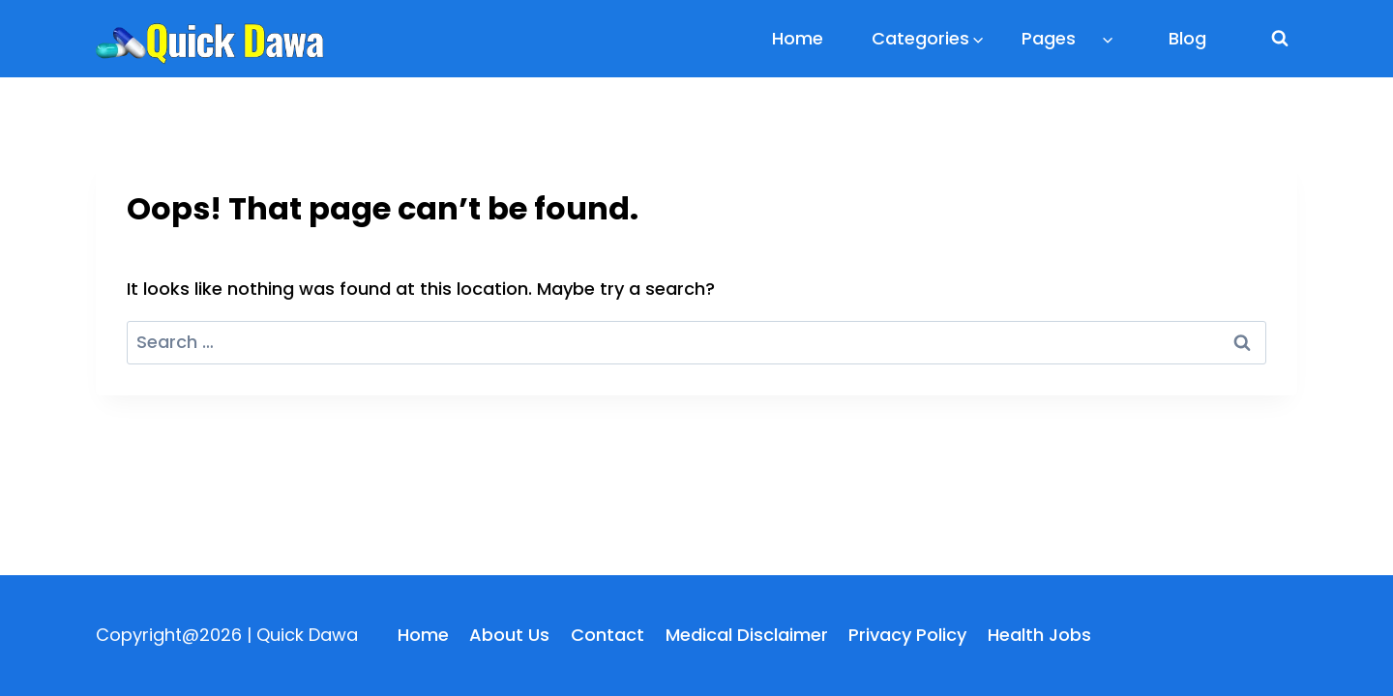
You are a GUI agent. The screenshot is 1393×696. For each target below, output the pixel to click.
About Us (509, 635)
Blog (1187, 38)
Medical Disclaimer (747, 635)
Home (797, 38)
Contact (607, 635)
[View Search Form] (1279, 38)
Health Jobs (1039, 635)
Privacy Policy (907, 635)
